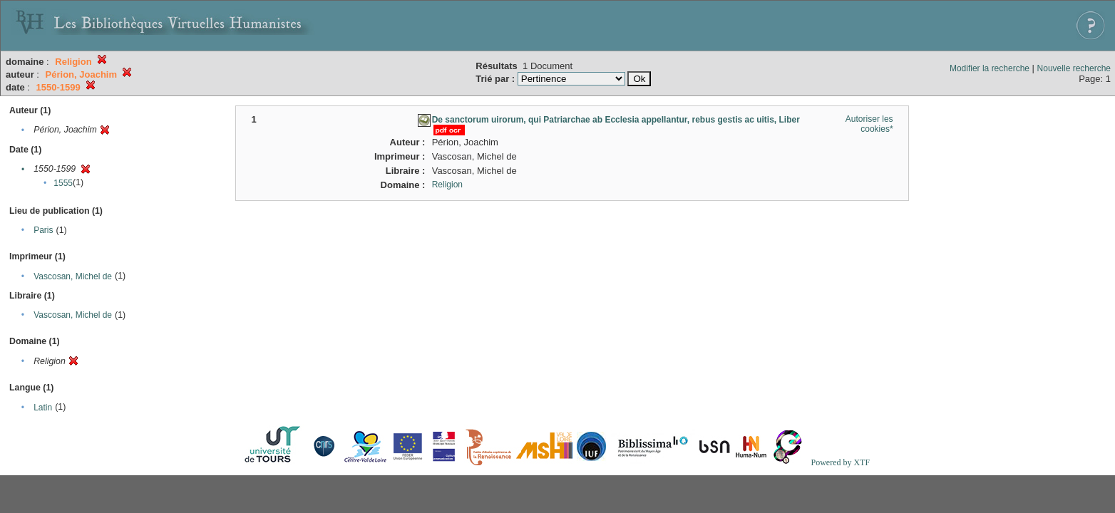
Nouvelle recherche (1074, 68)
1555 (63, 183)
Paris (43, 230)
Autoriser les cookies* (869, 124)
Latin (43, 408)
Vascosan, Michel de (73, 276)
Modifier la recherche (989, 68)
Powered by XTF (840, 462)
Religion (447, 185)
